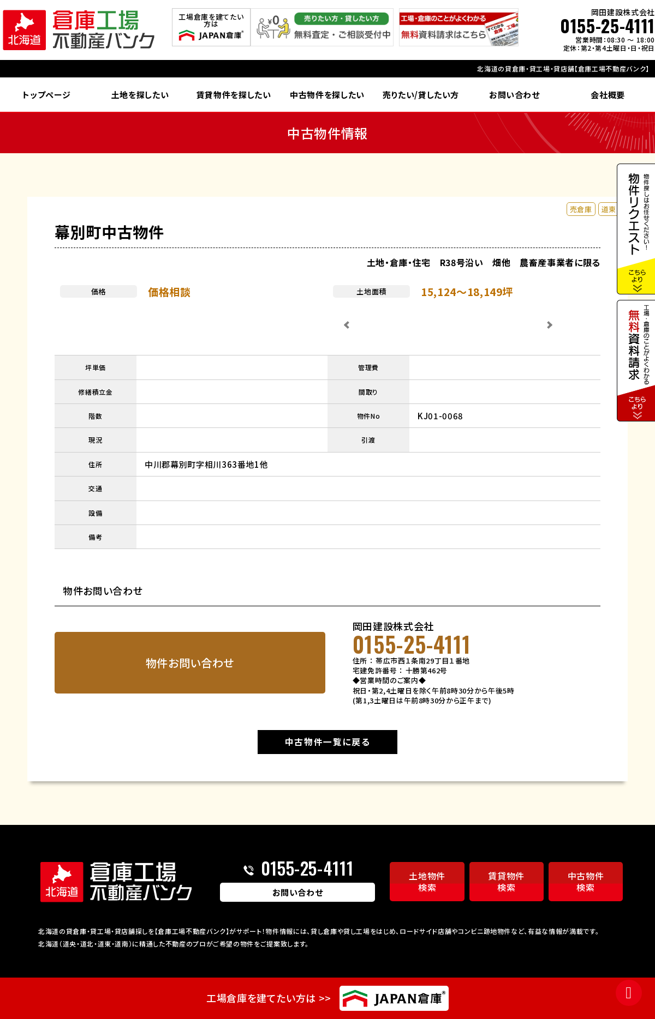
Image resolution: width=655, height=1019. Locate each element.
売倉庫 (581, 209)
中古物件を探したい (327, 94)
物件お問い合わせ (190, 663)
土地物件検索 (427, 881)
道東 (609, 209)
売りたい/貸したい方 (421, 94)
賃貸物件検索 (506, 881)
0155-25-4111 (607, 25)
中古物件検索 (586, 881)
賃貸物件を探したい (233, 94)
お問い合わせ (514, 94)
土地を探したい (140, 94)
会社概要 (608, 94)
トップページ (46, 94)
